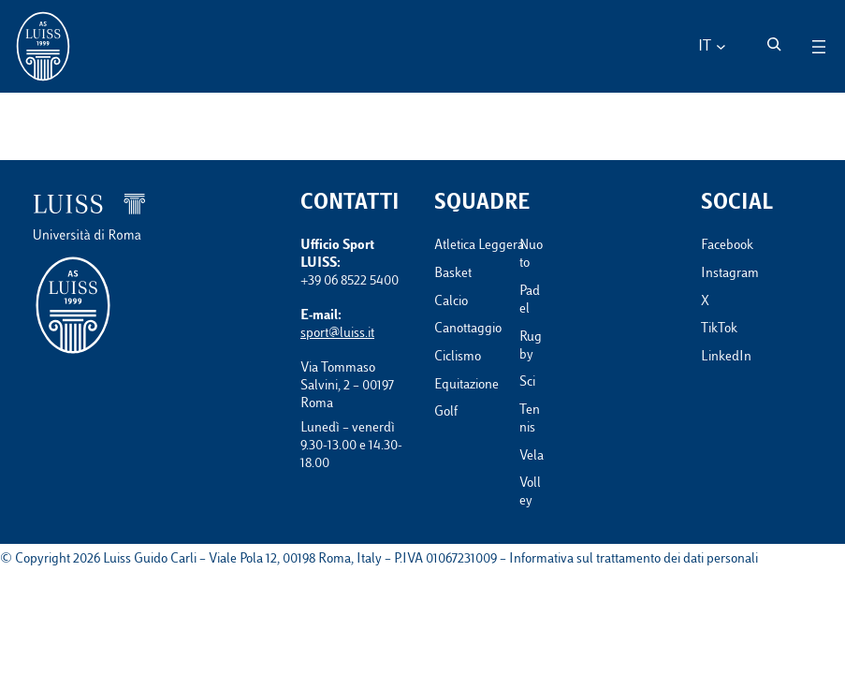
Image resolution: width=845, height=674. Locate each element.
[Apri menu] (819, 47)
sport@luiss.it (337, 334)
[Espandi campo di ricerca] (774, 44)
